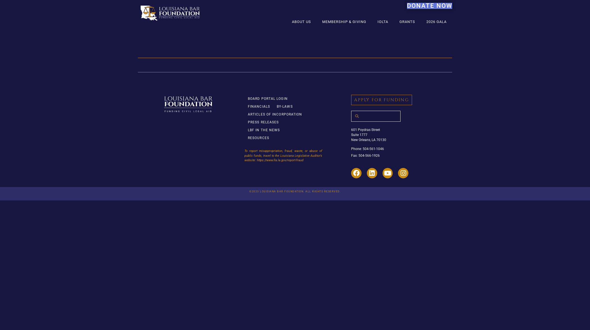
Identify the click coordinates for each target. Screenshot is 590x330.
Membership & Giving (344, 22)
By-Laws (285, 107)
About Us (301, 22)
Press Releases (263, 122)
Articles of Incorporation (275, 114)
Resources (258, 138)
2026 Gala (436, 22)
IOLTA (383, 22)
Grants (407, 22)
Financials (259, 107)
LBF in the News (264, 130)
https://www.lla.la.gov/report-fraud (280, 160)
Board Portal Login (268, 99)
